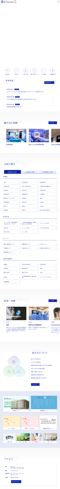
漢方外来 (6, 228)
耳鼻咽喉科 (6, 202)
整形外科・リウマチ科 (9, 198)
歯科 (41, 272)
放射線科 (6, 210)
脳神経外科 (43, 190)
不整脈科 (42, 194)
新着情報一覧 (48, 82)
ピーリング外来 (26, 228)
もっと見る (51, 122)
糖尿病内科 (43, 182)
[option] (17, 137)
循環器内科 (25, 194)
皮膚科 (42, 202)
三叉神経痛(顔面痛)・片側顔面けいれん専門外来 (29, 223)
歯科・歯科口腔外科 (45, 210)
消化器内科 (25, 182)
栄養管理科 (6, 282)
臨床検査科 (25, 268)
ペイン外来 (25, 232)
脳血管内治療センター (45, 248)
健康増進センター (8, 252)
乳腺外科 (6, 190)
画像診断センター (26, 244)
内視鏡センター (7, 248)
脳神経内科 (6, 194)
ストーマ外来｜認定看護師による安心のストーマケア (11, 223)
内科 (5, 182)
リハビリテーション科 (45, 277)
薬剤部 (5, 277)
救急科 (42, 206)
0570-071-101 (15, 471)
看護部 (5, 265)
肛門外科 (24, 190)
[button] (4, 138)
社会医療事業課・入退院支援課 (29, 277)
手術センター (43, 244)
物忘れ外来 (6, 232)
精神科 (23, 206)
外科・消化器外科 (26, 186)
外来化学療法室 (26, 265)
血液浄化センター (26, 248)
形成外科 (24, 202)
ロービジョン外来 (44, 223)
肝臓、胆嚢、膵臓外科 (45, 186)
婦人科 (5, 206)
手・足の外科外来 (44, 228)
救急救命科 (43, 265)
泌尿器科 (24, 198)
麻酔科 (23, 210)
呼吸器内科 (6, 186)
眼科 (41, 198)
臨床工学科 (25, 272)
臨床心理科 (6, 272)
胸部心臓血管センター (9, 244)
